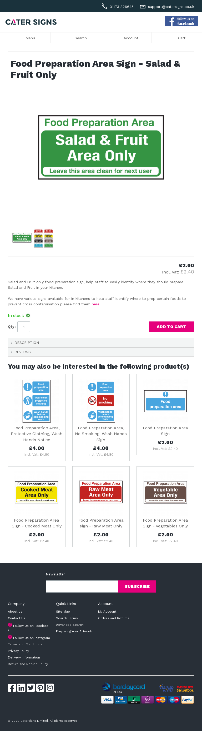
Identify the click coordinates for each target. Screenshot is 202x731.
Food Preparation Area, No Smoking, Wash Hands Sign (101, 433)
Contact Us (16, 618)
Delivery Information (24, 657)
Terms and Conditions (25, 644)
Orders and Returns (113, 618)
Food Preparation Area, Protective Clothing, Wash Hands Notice (36, 433)
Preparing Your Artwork (74, 631)
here (95, 304)
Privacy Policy (18, 651)
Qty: (12, 327)
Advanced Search (70, 625)
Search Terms (67, 618)
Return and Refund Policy (28, 664)
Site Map (63, 611)
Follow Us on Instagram (31, 638)
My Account (107, 611)
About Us (15, 611)
